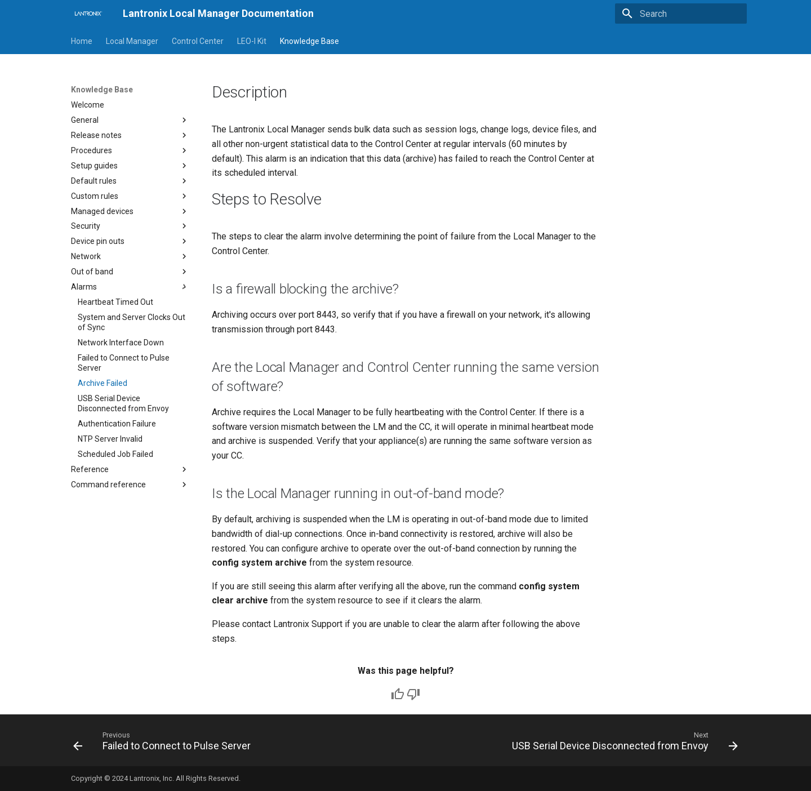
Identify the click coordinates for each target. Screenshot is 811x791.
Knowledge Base (309, 41)
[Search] (681, 13)
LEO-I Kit (251, 41)
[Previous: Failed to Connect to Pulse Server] (164, 743)
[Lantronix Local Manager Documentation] (87, 13)
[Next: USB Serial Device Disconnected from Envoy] (622, 743)
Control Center (198, 41)
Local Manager (132, 41)
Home (81, 41)
